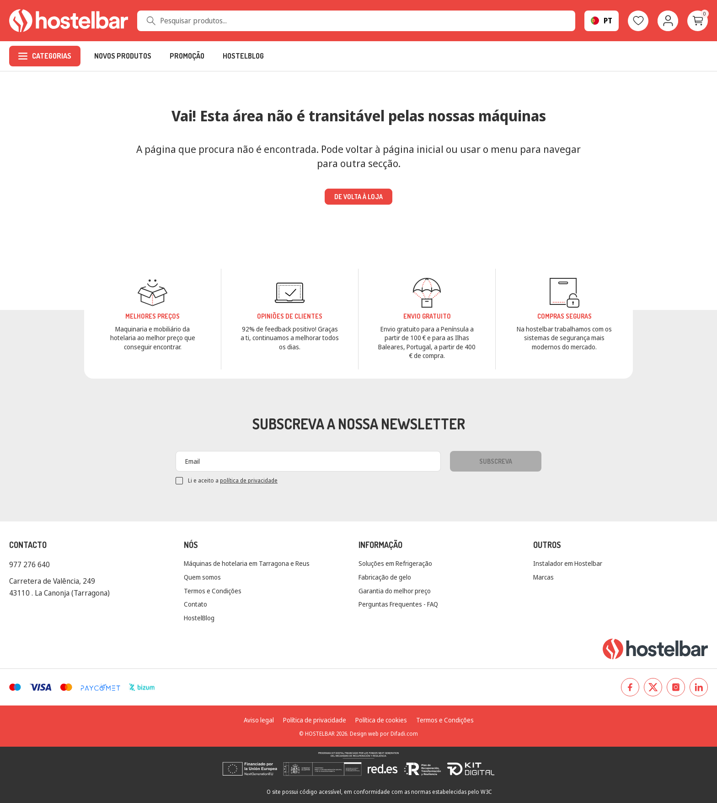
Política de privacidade (314, 720)
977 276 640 (29, 564)
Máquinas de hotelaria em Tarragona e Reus (247, 563)
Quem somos (202, 577)
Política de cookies (381, 720)
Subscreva (495, 461)
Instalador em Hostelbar (567, 563)
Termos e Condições (212, 590)
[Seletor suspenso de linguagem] (601, 21)
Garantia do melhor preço (394, 590)
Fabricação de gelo (384, 577)
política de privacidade (249, 480)
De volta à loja (358, 197)
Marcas (543, 577)
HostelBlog (199, 617)
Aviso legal (259, 720)
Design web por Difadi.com (384, 734)
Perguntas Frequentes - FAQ (398, 604)
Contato (195, 604)
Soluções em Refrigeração (395, 563)
